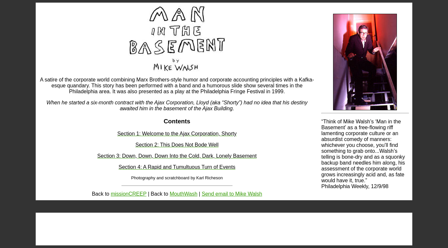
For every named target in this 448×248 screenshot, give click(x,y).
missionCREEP (128, 194)
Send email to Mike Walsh (232, 194)
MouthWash (183, 194)
